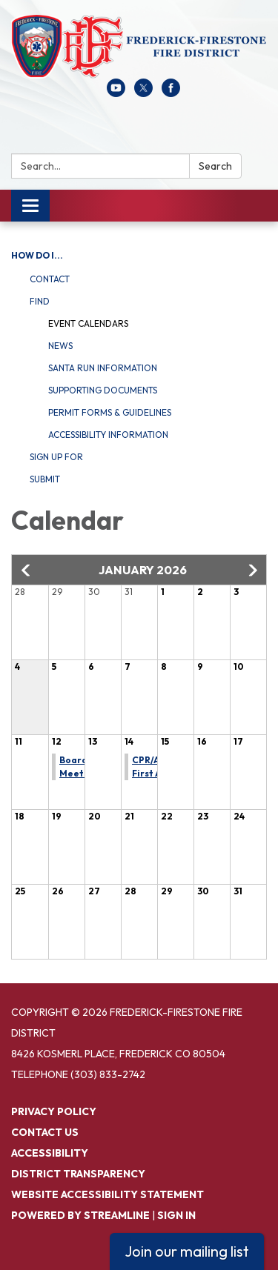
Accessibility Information (108, 434)
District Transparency (78, 1173)
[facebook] (171, 92)
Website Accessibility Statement (107, 1194)
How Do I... (37, 255)
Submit (45, 479)
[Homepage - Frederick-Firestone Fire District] (139, 47)
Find (40, 301)
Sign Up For (56, 456)
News (60, 345)
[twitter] (143, 92)
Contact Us (45, 1132)
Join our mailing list (187, 1251)
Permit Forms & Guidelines (109, 412)
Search (215, 166)
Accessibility (49, 1153)
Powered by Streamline (80, 1215)
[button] (27, 570)
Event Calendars (88, 323)
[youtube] (116, 92)
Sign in (176, 1215)
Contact (50, 279)
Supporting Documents (102, 390)
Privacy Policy (53, 1111)
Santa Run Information (102, 367)
